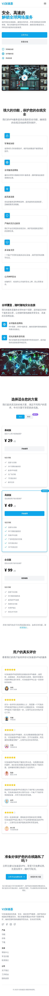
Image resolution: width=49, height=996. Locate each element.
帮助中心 (5, 952)
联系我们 (23, 627)
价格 (3, 938)
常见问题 (5, 956)
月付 (20, 417)
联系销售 (24, 578)
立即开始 (24, 35)
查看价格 (24, 42)
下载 (3, 942)
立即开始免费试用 (16, 877)
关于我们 (5, 970)
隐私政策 (5, 978)
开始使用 (24, 449)
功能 (3, 934)
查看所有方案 (35, 877)
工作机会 (5, 974)
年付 (30, 416)
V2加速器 (21, 990)
